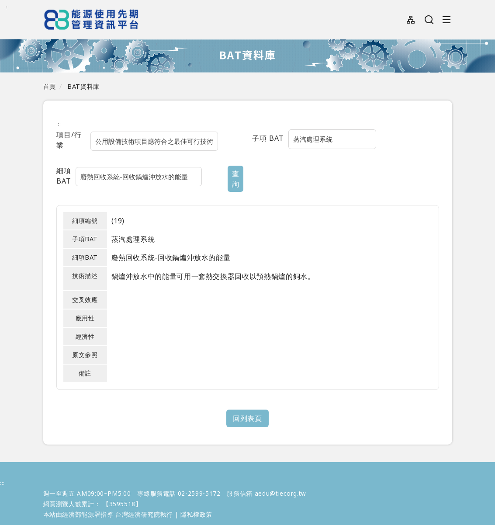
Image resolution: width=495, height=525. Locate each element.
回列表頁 (247, 404)
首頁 (49, 86)
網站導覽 (410, 20)
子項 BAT (268, 138)
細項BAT (71, 166)
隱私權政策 (196, 500)
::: (6, 7)
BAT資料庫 (83, 86)
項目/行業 (72, 138)
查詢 (194, 167)
